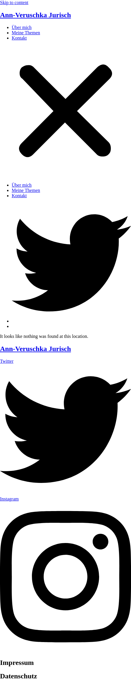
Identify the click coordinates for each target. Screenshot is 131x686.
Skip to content (14, 2)
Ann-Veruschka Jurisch (35, 15)
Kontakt (19, 37)
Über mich (22, 27)
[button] (65, 111)
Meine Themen (26, 32)
